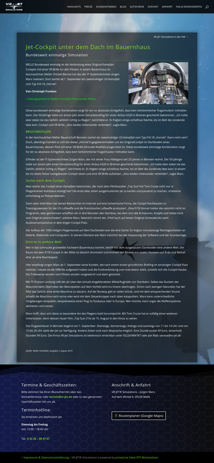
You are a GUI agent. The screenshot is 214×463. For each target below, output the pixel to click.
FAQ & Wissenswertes (189, 7)
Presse (88, 7)
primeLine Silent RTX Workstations (137, 457)
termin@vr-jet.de (60, 397)
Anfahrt (167, 7)
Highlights (74, 7)
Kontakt (153, 7)
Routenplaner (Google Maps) (141, 415)
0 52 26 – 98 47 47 (38, 439)
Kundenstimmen (106, 7)
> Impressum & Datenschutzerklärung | (68, 457)
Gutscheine (137, 7)
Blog (123, 7)
